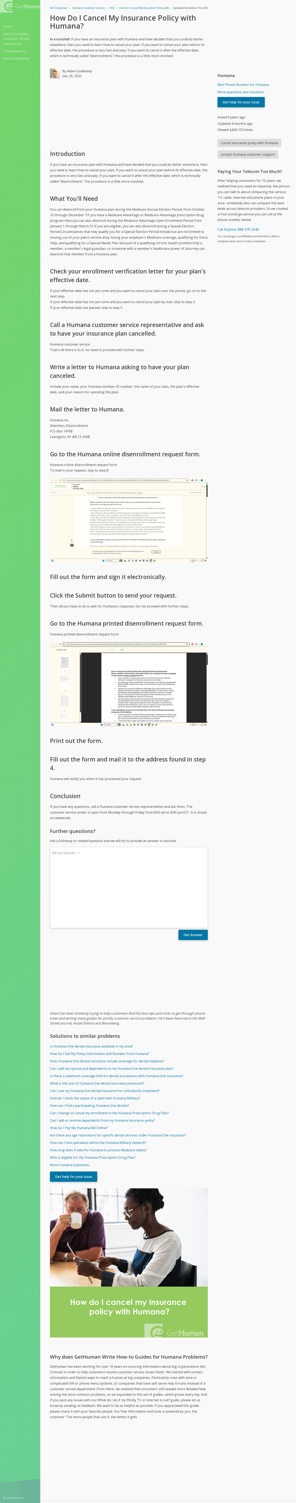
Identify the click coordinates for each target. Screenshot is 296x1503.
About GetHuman (16, 58)
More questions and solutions (240, 92)
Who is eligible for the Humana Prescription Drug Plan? (92, 1097)
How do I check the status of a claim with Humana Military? (95, 1037)
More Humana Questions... (70, 1104)
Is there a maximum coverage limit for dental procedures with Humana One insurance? (116, 1015)
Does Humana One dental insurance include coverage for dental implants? (107, 1000)
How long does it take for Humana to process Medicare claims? (98, 1089)
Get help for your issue (73, 1116)
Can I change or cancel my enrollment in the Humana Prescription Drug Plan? (109, 1052)
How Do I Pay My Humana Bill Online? (79, 1067)
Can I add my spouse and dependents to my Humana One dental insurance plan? (111, 1008)
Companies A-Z (15, 51)
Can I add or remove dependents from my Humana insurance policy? (102, 1060)
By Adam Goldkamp (77, 71)
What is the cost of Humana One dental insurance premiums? (97, 1023)
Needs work (192, 1454)
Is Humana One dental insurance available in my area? (91, 985)
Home (7, 26)
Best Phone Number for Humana (243, 84)
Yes (176, 1454)
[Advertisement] (129, 114)
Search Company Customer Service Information (16, 39)
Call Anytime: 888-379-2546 (238, 229)
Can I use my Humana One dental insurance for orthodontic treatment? (105, 1030)
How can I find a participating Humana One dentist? (89, 1045)
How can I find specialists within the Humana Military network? (98, 1082)
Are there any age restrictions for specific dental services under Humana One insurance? (118, 1074)
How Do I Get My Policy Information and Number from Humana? (99, 993)
